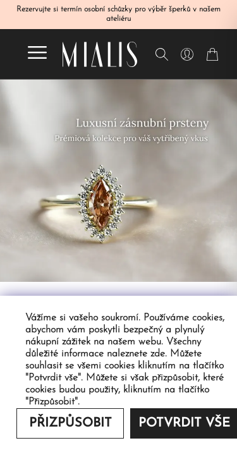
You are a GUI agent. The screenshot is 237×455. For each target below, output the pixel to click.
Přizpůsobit (70, 423)
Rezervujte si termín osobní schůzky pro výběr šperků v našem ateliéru (118, 14)
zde (157, 354)
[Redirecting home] (100, 54)
